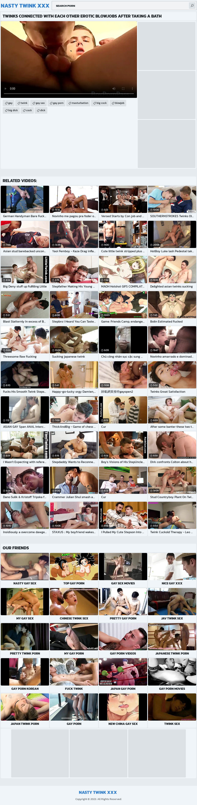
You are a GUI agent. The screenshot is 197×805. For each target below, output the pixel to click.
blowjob (119, 103)
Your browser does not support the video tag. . (69, 59)
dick (42, 110)
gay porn (58, 103)
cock (29, 110)
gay (10, 103)
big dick (13, 110)
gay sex (40, 103)
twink (24, 103)
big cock (102, 103)
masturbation (80, 103)
